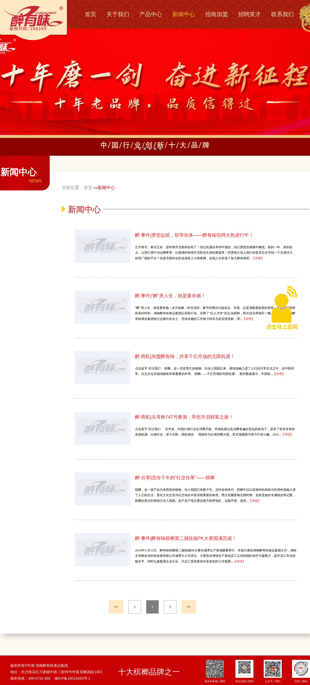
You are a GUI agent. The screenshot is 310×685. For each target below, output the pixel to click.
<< (116, 607)
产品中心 (150, 14)
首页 (90, 14)
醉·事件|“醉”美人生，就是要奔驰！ (170, 295)
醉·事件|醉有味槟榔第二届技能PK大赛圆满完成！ (185, 538)
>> (189, 607)
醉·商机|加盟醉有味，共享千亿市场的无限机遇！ (185, 356)
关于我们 (118, 14)
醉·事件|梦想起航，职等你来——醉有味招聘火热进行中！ (194, 235)
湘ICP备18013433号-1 (72, 678)
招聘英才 (249, 14)
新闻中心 (183, 14)
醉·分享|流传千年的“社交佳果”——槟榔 (175, 477)
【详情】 (258, 258)
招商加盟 (216, 14)
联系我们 (282, 14)
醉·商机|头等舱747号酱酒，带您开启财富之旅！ (184, 417)
